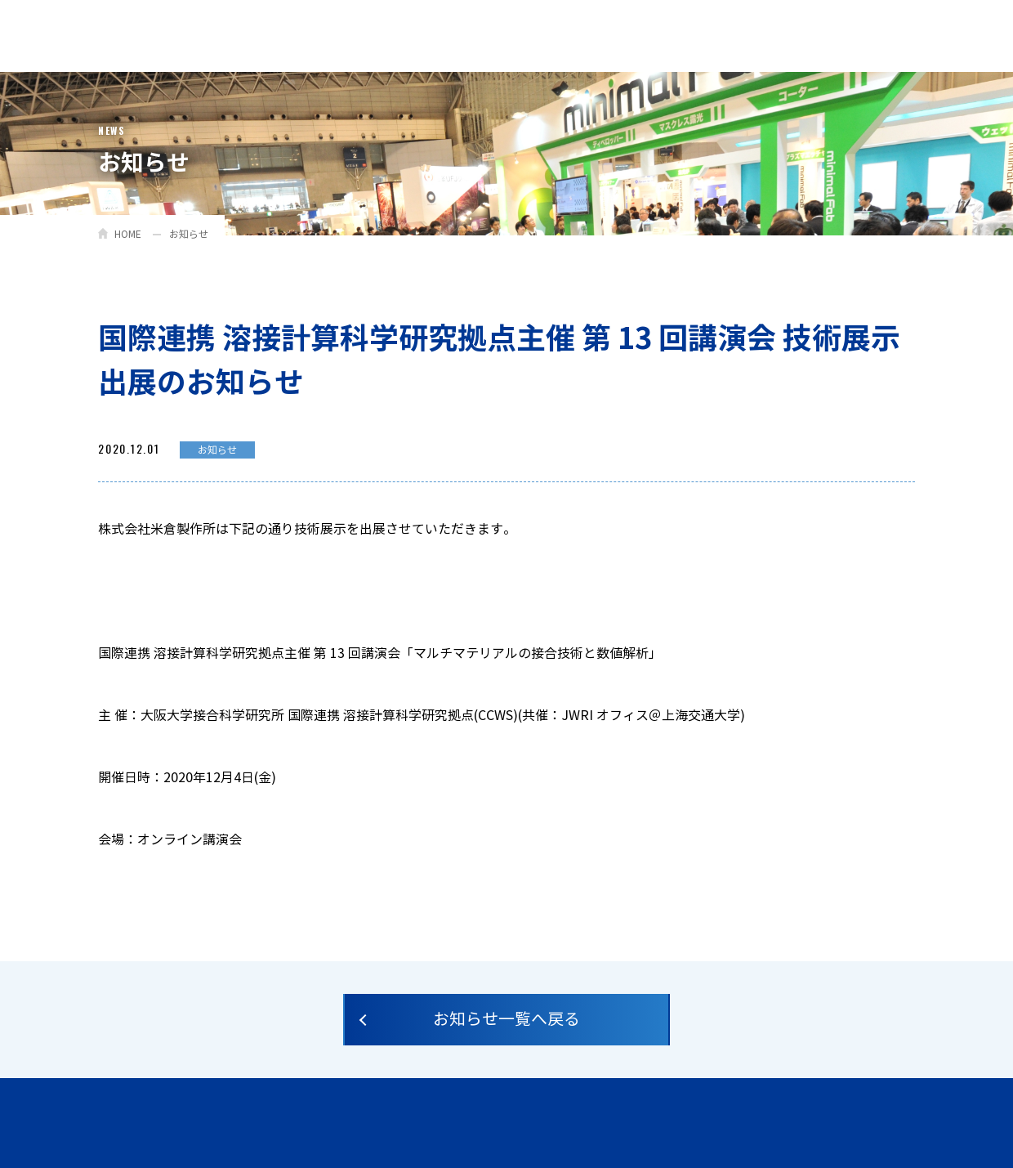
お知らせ (188, 234)
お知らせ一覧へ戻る (506, 1019)
